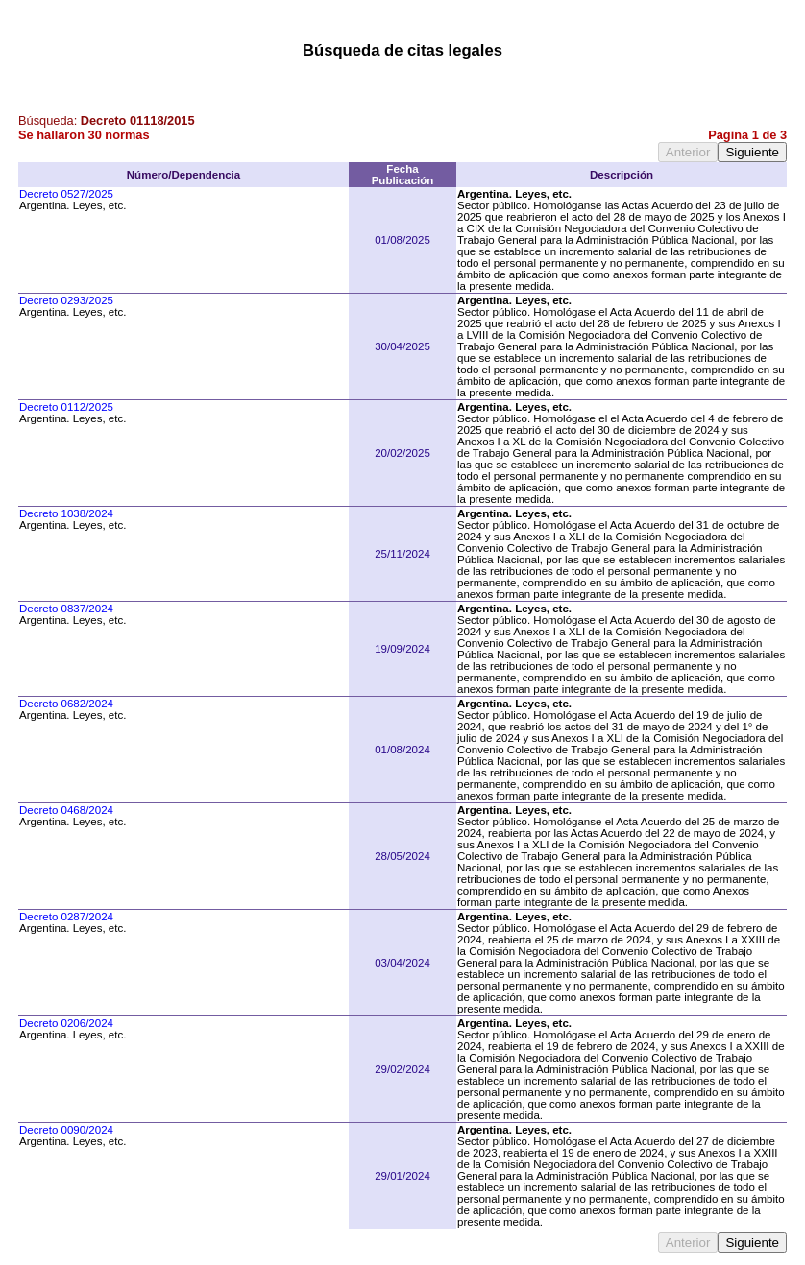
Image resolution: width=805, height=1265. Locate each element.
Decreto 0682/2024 (66, 703)
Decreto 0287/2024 (66, 916)
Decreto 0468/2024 (66, 810)
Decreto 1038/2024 (66, 513)
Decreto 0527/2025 (66, 194)
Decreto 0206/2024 (66, 1023)
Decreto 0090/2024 (66, 1129)
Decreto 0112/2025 (66, 407)
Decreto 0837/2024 (66, 608)
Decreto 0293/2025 (66, 300)
